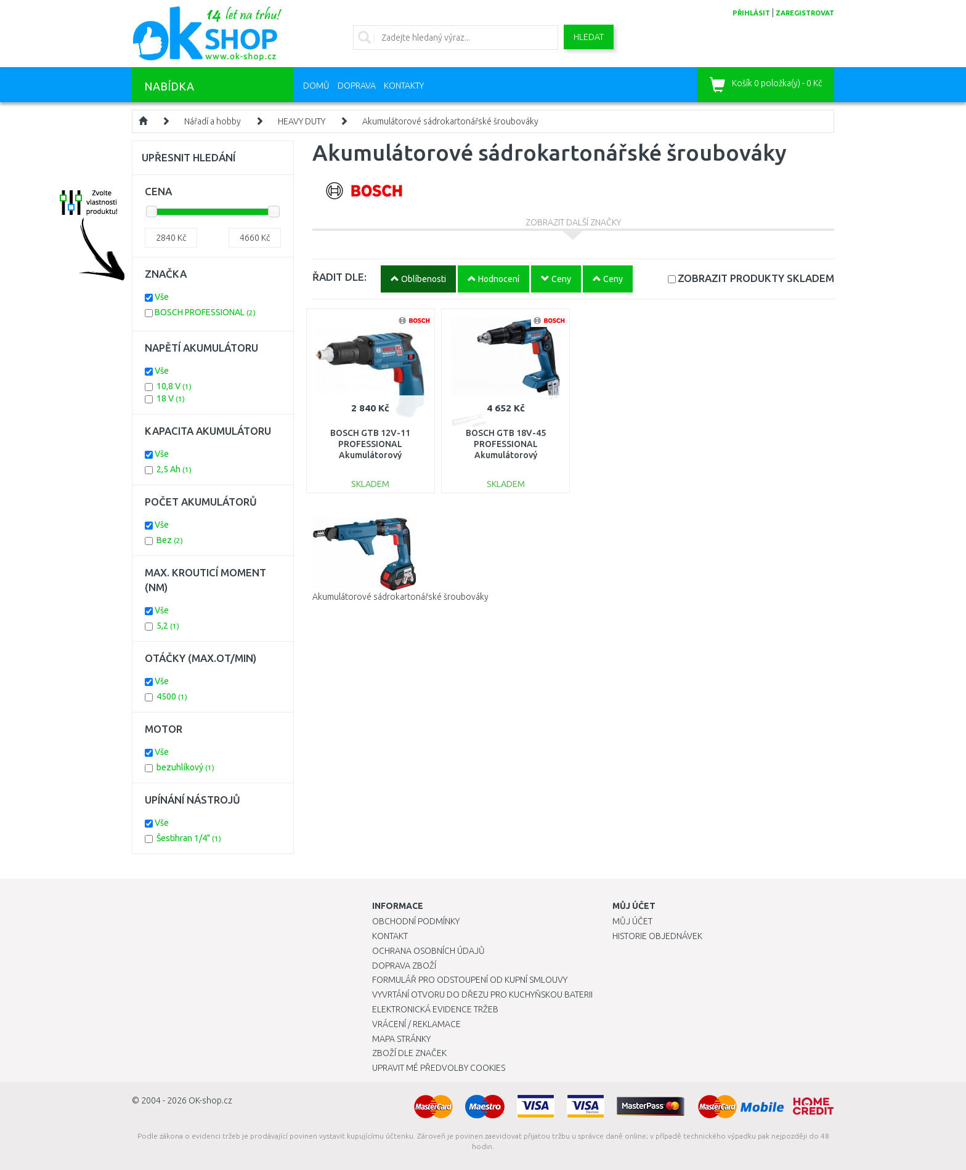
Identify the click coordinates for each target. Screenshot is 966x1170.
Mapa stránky (401, 1039)
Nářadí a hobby (212, 121)
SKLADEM (756, 278)
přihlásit (751, 13)
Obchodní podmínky (416, 921)
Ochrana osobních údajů (428, 951)
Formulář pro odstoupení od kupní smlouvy (469, 980)
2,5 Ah (174, 469)
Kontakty (404, 86)
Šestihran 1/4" (188, 838)
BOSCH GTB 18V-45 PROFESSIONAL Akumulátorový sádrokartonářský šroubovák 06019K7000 (505, 455)
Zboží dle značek (409, 1053)
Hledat (589, 37)
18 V (170, 398)
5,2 (167, 626)
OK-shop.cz (210, 1100)
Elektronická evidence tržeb (435, 1009)
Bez (169, 540)
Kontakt (390, 936)
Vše (162, 297)
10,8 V (174, 386)
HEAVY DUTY (301, 121)
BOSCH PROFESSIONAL (205, 312)
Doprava (357, 86)
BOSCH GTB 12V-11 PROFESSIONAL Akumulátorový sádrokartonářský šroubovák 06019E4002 (370, 455)
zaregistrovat (805, 13)
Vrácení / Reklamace (416, 1024)
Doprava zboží (404, 965)
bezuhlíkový (185, 767)
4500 (171, 696)
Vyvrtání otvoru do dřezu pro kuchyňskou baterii (482, 994)
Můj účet (632, 921)
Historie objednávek (657, 936)
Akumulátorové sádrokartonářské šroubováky (450, 121)
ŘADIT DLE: (339, 277)
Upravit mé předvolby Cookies (438, 1068)
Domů (316, 86)
